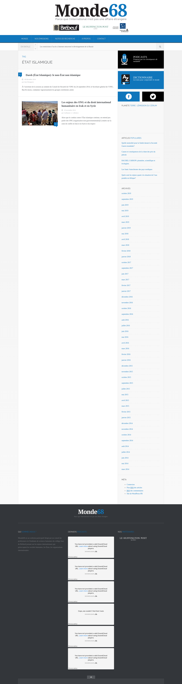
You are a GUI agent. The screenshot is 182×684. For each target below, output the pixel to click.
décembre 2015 (127, 366)
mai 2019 (125, 211)
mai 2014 (125, 463)
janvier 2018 (126, 257)
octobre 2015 (126, 377)
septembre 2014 (127, 441)
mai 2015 (125, 395)
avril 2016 (125, 343)
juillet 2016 (126, 326)
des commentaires (135, 491)
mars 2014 (125, 469)
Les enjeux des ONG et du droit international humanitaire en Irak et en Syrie (86, 104)
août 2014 (125, 446)
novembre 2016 (127, 303)
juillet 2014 (126, 452)
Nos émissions (42, 39)
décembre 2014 (127, 423)
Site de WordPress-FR (135, 494)
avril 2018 (125, 239)
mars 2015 (125, 406)
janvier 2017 (126, 291)
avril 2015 (125, 400)
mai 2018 (125, 234)
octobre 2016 (126, 308)
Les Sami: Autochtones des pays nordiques (137, 169)
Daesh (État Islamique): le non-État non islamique (53, 75)
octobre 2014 (126, 435)
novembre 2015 (127, 372)
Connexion (131, 485)
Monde (24, 39)
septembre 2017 (127, 268)
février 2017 (126, 285)
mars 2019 (125, 222)
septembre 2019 (127, 199)
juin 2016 (125, 331)
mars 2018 (125, 245)
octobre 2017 (126, 262)
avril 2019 (125, 216)
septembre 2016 (127, 314)
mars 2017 (125, 280)
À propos (86, 39)
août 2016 (125, 320)
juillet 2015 (126, 389)
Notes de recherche (65, 39)
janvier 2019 (126, 228)
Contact (101, 39)
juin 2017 (125, 274)
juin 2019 (125, 205)
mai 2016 (125, 337)
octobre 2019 (126, 193)
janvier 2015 (126, 418)
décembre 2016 (127, 297)
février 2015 (126, 412)
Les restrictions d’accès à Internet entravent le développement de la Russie (66, 47)
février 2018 (126, 251)
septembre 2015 (127, 383)
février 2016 (126, 354)
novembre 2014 (127, 429)
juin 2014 (125, 458)
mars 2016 (125, 349)
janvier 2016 (126, 360)
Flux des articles (134, 488)
